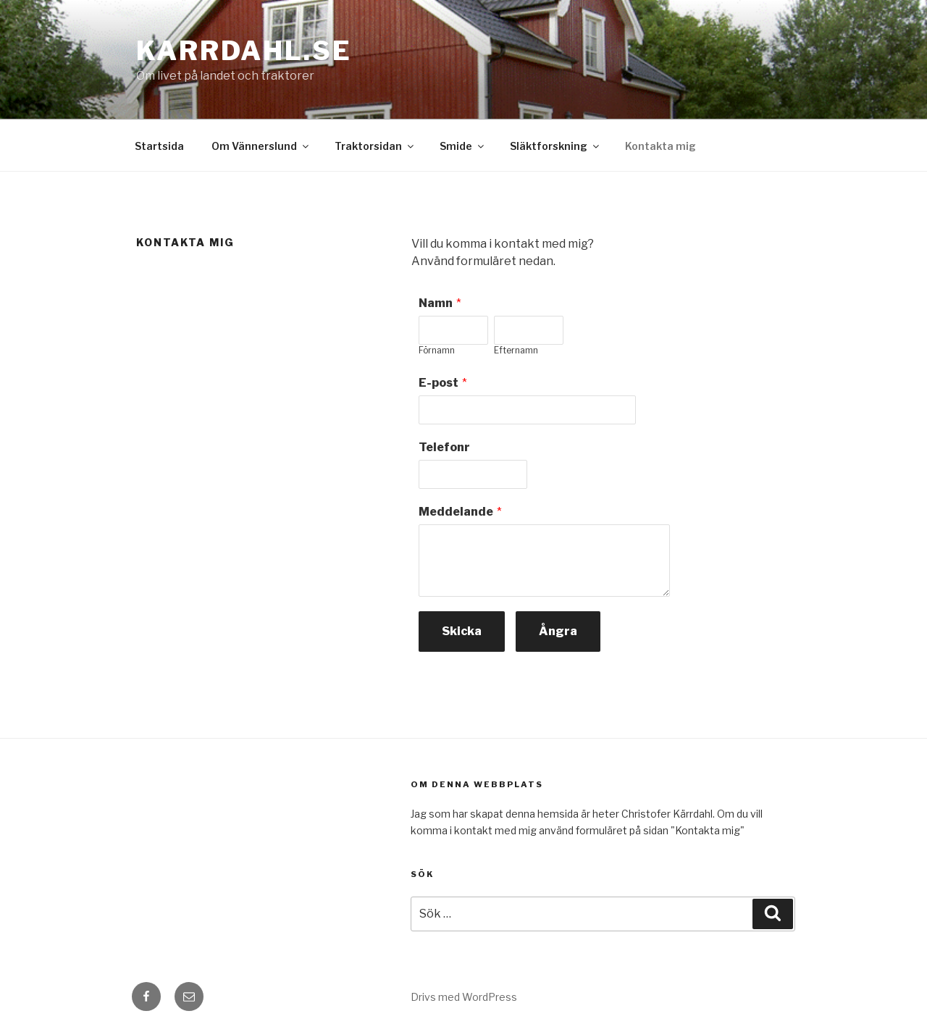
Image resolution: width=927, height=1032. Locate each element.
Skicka (462, 631)
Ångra (558, 631)
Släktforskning (555, 146)
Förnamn (437, 350)
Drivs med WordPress (464, 997)
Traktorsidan (375, 146)
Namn (436, 303)
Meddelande (456, 512)
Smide (463, 146)
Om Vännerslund (261, 146)
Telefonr (444, 447)
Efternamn (516, 350)
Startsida (159, 146)
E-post (438, 383)
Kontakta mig (660, 146)
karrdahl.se (244, 51)
